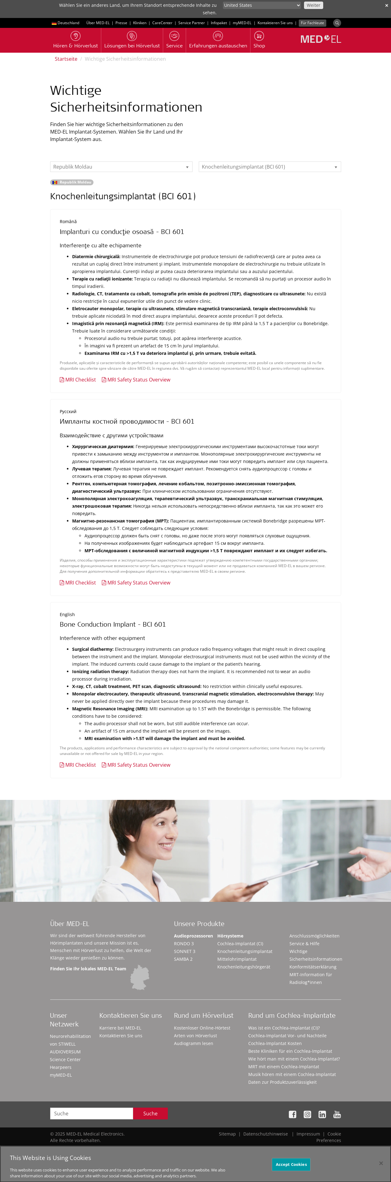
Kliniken (139, 22)
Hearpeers (61, 1067)
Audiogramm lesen (193, 1043)
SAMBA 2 (183, 959)
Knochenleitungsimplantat (244, 951)
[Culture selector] (262, 5)
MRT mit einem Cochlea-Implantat (283, 1067)
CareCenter (162, 22)
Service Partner (191, 22)
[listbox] (121, 166)
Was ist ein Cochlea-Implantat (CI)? (284, 1028)
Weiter (313, 5)
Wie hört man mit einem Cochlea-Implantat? (294, 1059)
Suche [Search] (150, 1113)
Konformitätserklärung (313, 967)
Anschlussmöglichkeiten (314, 936)
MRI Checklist (80, 379)
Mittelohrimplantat (237, 959)
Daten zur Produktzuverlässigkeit (282, 1082)
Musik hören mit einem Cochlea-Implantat (292, 1074)
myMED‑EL (242, 22)
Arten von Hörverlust (195, 1036)
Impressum (308, 1134)
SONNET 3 (184, 951)
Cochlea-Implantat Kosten (275, 1043)
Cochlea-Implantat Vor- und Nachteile (287, 1036)
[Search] (337, 23)
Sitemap (227, 1134)
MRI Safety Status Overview (138, 379)
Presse (121, 22)
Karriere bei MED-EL (120, 1028)
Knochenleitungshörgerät (243, 967)
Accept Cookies (291, 1167)
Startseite (66, 58)
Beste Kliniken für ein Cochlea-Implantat (290, 1051)
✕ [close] (387, 5)
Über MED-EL (98, 22)
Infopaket (219, 22)
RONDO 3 (184, 943)
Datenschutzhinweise (265, 1134)
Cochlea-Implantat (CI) (240, 943)
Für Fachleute (312, 22)
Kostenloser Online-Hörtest (202, 1028)
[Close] (381, 1166)
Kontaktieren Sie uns (275, 22)
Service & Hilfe (304, 943)
